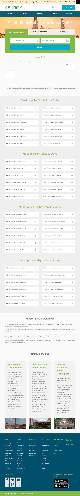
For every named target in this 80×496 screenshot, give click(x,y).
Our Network (20, 448)
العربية (55, 7)
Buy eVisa (32, 450)
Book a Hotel (32, 453)
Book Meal (7, 448)
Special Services (21, 461)
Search (40, 47)
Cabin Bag (7, 468)
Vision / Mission (46, 445)
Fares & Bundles (21, 468)
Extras (40, 14)
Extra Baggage (9, 450)
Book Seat (7, 445)
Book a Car (32, 456)
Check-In (63, 32)
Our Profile (44, 443)
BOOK (10, 14)
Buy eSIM (31, 448)
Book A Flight (8, 443)
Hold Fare (7, 461)
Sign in (68, 8)
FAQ (55, 448)
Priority (7, 456)
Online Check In (9, 458)
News (43, 453)
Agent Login (69, 444)
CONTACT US (69, 15)
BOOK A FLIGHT (16, 32)
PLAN (25, 14)
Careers (44, 456)
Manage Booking (40, 32)
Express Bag (8, 453)
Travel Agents (55, 15)
